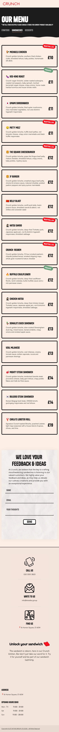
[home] (11, 3)
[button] (54, 4)
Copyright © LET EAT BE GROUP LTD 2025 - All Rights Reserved (21, 728)
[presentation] (19, 530)
